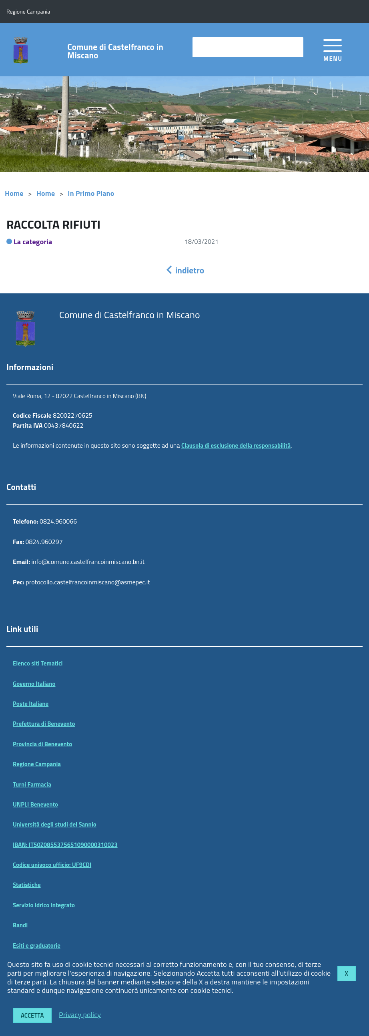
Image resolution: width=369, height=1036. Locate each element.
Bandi (20, 925)
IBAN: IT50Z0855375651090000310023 (65, 844)
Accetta (32, 1015)
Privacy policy (80, 1014)
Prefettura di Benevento (44, 723)
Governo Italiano (34, 683)
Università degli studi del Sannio (54, 824)
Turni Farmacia (32, 784)
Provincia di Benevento (42, 744)
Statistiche (27, 884)
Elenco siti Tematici (37, 663)
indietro (184, 270)
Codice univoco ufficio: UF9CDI (52, 864)
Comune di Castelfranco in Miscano (115, 51)
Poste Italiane (30, 703)
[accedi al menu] (332, 49)
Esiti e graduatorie (36, 945)
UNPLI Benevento (35, 804)
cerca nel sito (215, 47)
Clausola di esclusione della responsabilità (236, 445)
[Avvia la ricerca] (293, 47)
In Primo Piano (91, 193)
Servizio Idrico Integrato (44, 905)
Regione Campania (37, 764)
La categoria (33, 241)
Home (14, 193)
